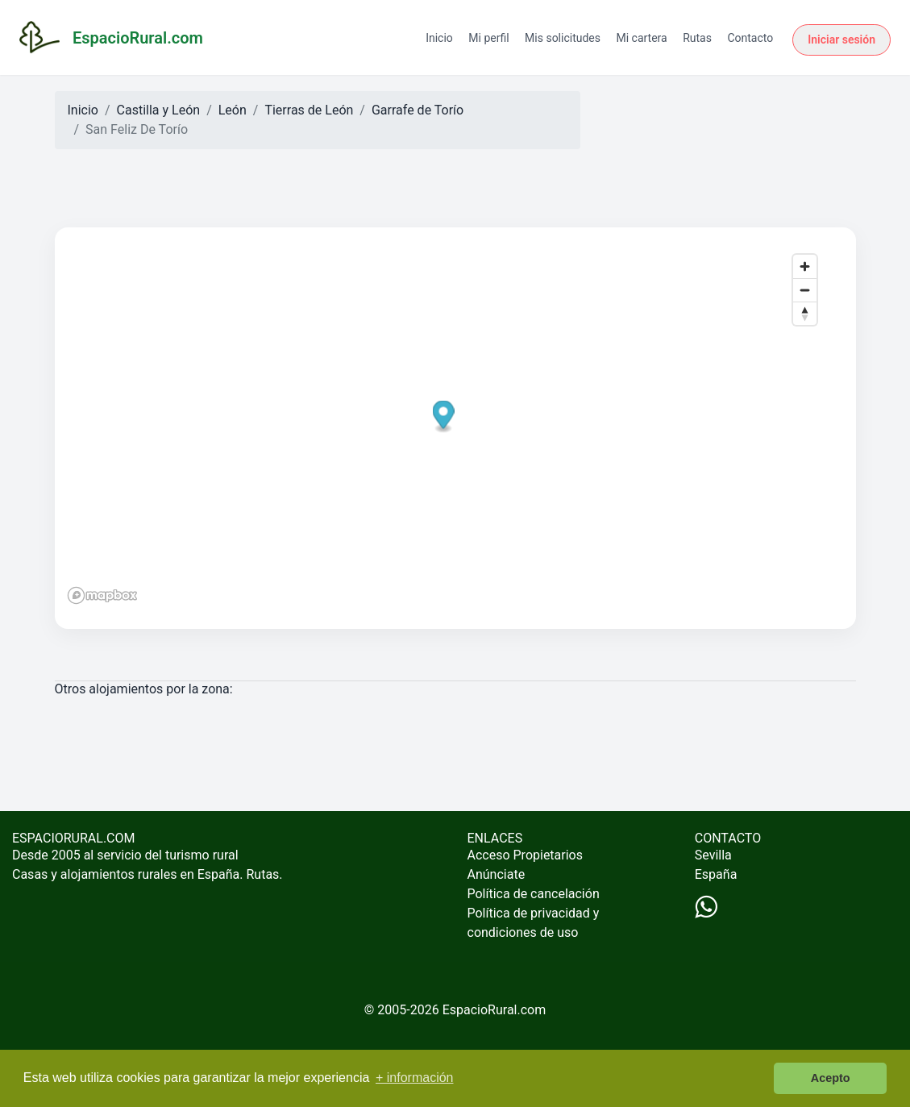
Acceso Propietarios (525, 855)
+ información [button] (415, 1077)
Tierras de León (308, 110)
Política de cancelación (533, 893)
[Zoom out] (805, 290)
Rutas (697, 37)
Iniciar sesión (841, 39)
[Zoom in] (805, 266)
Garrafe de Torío (417, 110)
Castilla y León (159, 110)
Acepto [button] (830, 1078)
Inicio (439, 37)
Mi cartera (641, 37)
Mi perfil (488, 37)
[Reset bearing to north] (805, 313)
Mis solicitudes (562, 37)
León (232, 110)
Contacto (750, 37)
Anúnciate (496, 874)
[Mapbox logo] (102, 595)
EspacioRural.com (494, 1010)
